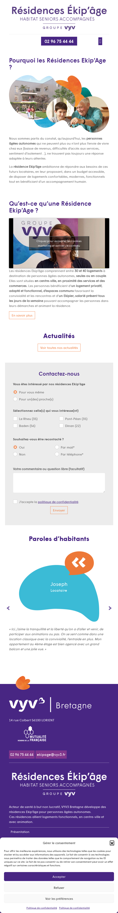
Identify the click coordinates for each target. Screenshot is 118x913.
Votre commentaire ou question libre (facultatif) (48, 468)
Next (110, 608)
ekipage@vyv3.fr (51, 754)
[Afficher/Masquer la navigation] (100, 41)
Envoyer (59, 510)
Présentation (20, 831)
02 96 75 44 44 (59, 41)
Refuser (59, 887)
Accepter (59, 876)
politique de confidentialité (58, 501)
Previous (8, 608)
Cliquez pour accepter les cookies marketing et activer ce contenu (59, 243)
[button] (112, 843)
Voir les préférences (59, 898)
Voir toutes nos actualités (59, 347)
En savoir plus (22, 315)
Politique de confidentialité (41, 907)
